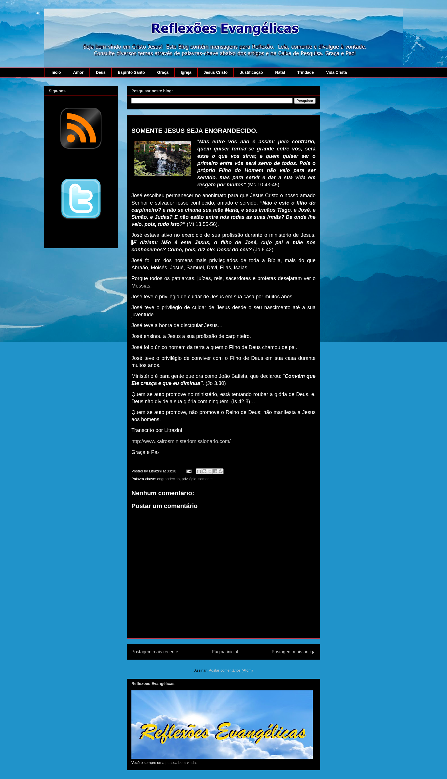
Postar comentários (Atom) (231, 670)
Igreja (186, 72)
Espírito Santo (131, 72)
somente (205, 479)
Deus (100, 72)
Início (55, 72)
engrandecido (168, 479)
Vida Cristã (336, 72)
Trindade (305, 72)
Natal (280, 72)
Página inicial (225, 651)
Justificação (251, 72)
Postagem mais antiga (294, 651)
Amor (78, 72)
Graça (162, 72)
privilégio (189, 479)
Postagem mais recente (154, 651)
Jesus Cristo (215, 72)
